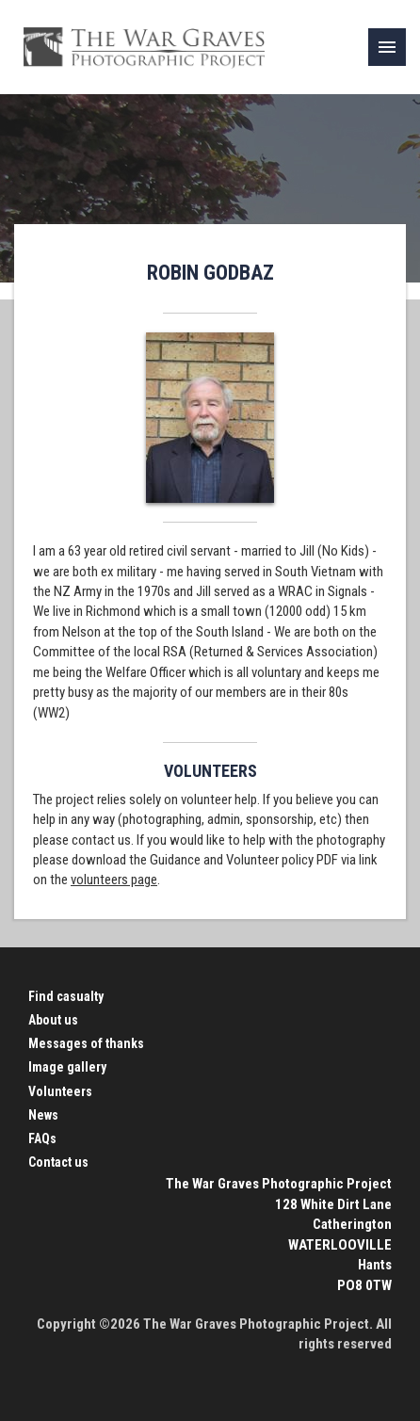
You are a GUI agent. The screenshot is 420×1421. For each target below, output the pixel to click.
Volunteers (60, 1091)
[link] (387, 47)
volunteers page (114, 879)
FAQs (42, 1138)
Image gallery (67, 1066)
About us (53, 1019)
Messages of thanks (86, 1043)
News (43, 1114)
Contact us (58, 1162)
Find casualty (66, 996)
